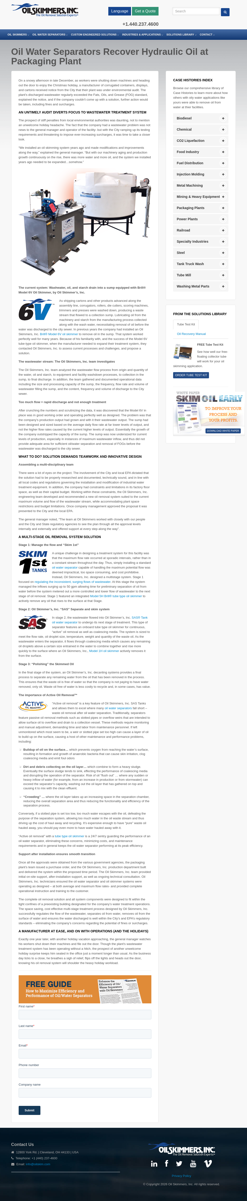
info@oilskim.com (38, 1164)
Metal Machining (190, 185)
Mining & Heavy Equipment (198, 197)
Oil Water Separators (49, 34)
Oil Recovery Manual (191, 334)
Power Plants (187, 219)
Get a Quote (145, 11)
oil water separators (118, 708)
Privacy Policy (181, 1176)
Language (119, 11)
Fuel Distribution (190, 163)
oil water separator (65, 567)
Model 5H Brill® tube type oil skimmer (116, 596)
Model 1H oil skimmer (104, 651)
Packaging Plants (190, 208)
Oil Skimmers (17, 34)
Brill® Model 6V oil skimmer (59, 334)
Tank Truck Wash (190, 264)
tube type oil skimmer (69, 836)
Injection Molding (190, 174)
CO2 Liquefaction (190, 141)
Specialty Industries (192, 241)
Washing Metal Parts (193, 286)
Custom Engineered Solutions (93, 34)
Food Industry (188, 152)
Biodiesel (184, 118)
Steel (181, 253)
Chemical (184, 129)
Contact (206, 34)
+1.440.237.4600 (140, 24)
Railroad (183, 230)
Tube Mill (184, 275)
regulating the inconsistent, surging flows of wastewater (72, 582)
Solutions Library (180, 34)
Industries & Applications (141, 34)
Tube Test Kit (186, 324)
